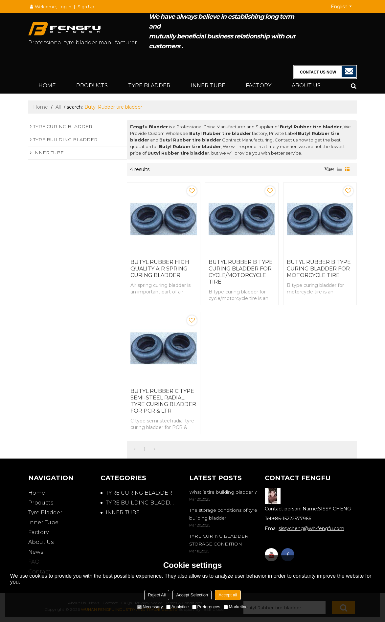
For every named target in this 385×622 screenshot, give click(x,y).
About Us (306, 85)
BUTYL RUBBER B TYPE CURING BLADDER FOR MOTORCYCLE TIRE (319, 268)
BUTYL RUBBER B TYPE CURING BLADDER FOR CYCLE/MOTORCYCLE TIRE (241, 272)
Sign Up (86, 6)
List (339, 169)
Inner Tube (208, 85)
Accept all (227, 594)
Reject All (157, 594)
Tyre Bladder (149, 85)
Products (92, 85)
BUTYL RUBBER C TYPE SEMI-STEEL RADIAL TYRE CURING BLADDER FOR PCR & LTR (163, 401)
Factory (258, 85)
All (58, 107)
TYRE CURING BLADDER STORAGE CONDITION (218, 540)
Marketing (236, 606)
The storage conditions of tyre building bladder (223, 514)
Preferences (206, 606)
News (35, 552)
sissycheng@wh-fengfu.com (311, 528)
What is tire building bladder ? (223, 492)
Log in (64, 6)
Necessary (150, 606)
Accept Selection (192, 594)
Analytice (177, 606)
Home (47, 85)
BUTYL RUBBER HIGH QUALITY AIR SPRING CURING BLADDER (159, 268)
